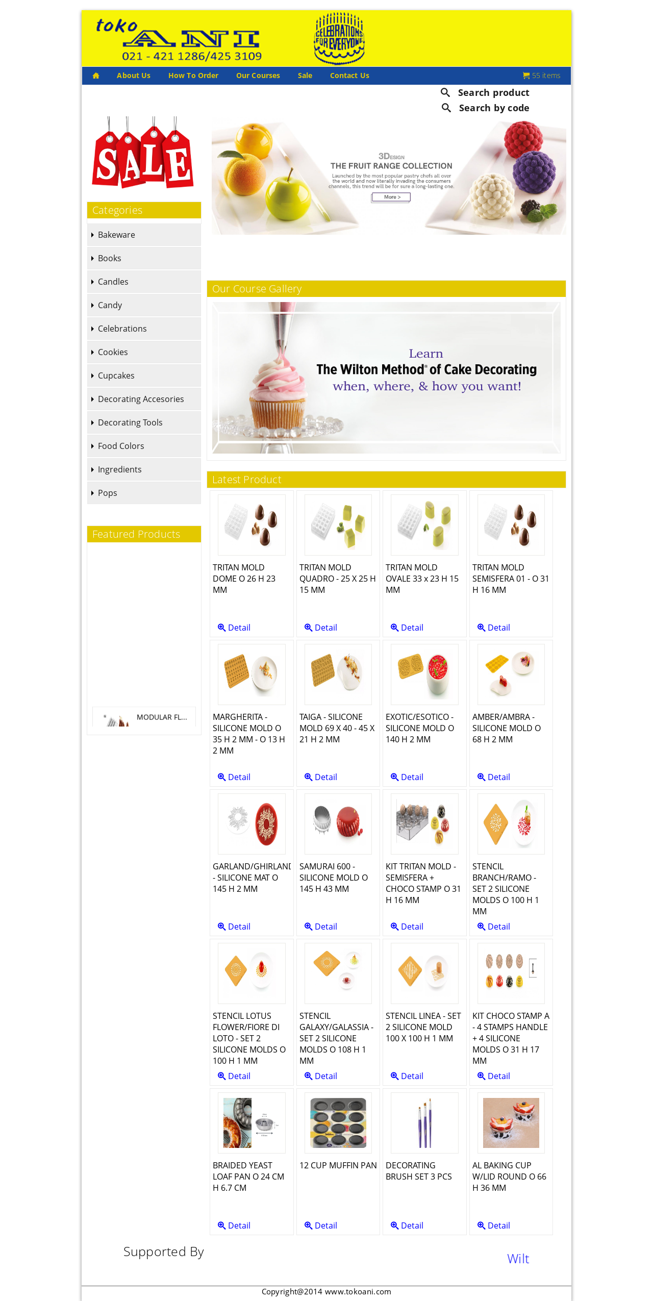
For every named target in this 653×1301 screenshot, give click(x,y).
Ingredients (120, 469)
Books (109, 258)
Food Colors (121, 446)
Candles (113, 281)
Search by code (486, 108)
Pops (107, 492)
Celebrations (122, 328)
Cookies (113, 352)
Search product (485, 92)
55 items (542, 75)
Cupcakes (116, 375)
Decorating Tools (130, 422)
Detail (234, 627)
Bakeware (116, 234)
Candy (110, 305)
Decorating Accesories (141, 399)
